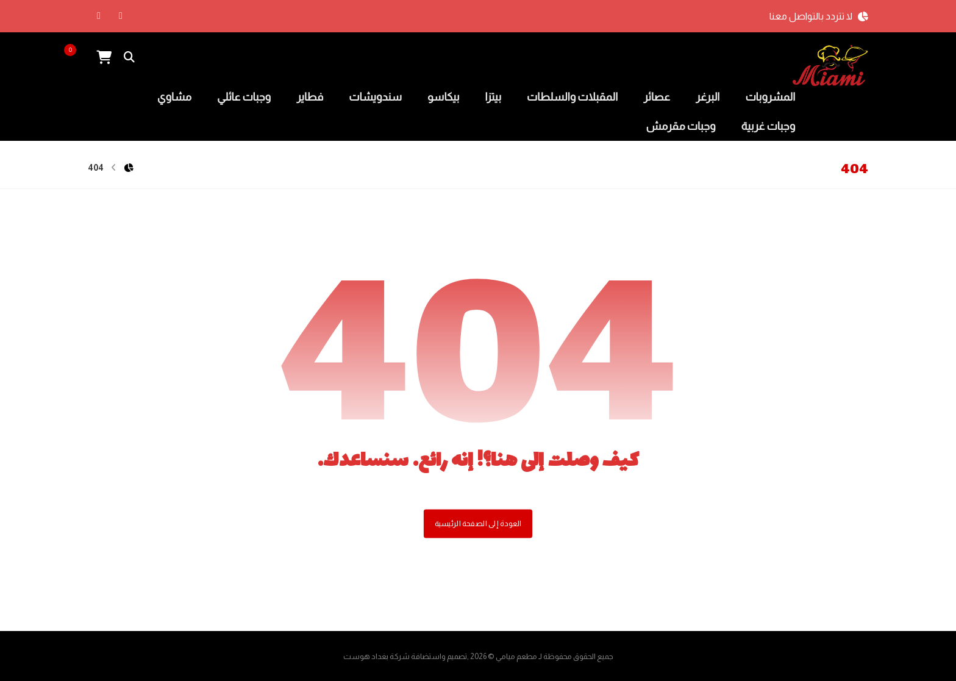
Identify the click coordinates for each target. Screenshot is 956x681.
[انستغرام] (99, 16)
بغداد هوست (365, 656)
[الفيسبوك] (120, 16)
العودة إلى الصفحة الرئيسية (478, 523)
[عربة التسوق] (104, 56)
